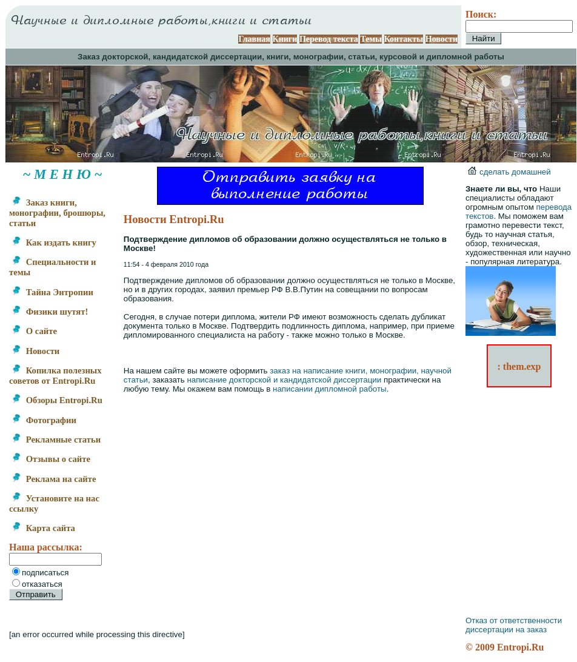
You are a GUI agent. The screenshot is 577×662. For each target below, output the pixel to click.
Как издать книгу (54, 242)
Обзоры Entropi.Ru (57, 400)
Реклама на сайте (54, 479)
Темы (371, 39)
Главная (254, 39)
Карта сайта (43, 528)
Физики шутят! (50, 311)
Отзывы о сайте (51, 459)
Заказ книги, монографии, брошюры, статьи (57, 213)
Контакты (403, 39)
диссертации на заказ (506, 629)
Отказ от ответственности (513, 620)
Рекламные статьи (56, 439)
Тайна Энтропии (52, 292)
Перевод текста (328, 39)
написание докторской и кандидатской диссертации (284, 379)
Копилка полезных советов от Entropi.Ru (55, 376)
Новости (441, 39)
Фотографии (44, 420)
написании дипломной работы (330, 388)
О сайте (34, 331)
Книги (285, 39)
